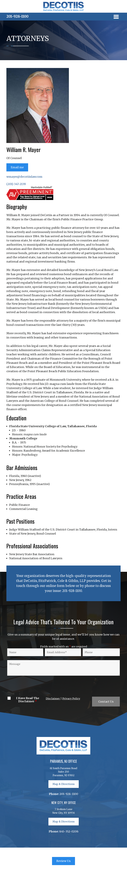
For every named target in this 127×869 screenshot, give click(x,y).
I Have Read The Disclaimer (27, 700)
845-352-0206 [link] (68, 831)
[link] (63, 10)
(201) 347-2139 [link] (16, 184)
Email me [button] (17, 167)
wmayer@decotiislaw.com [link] (24, 176)
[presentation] (30, 687)
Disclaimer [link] (53, 698)
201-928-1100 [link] (17, 16)
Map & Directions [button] (63, 784)
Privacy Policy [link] (71, 698)
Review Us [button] (63, 861)
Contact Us (106, 701)
